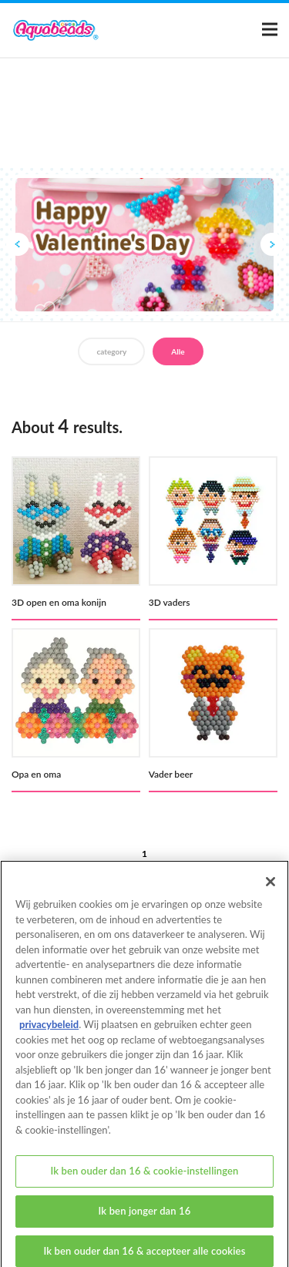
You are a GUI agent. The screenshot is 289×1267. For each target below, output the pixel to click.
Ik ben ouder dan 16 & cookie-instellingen (144, 1178)
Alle (177, 351)
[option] (144, 245)
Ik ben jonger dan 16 (145, 1218)
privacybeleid (49, 1032)
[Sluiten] (270, 889)
